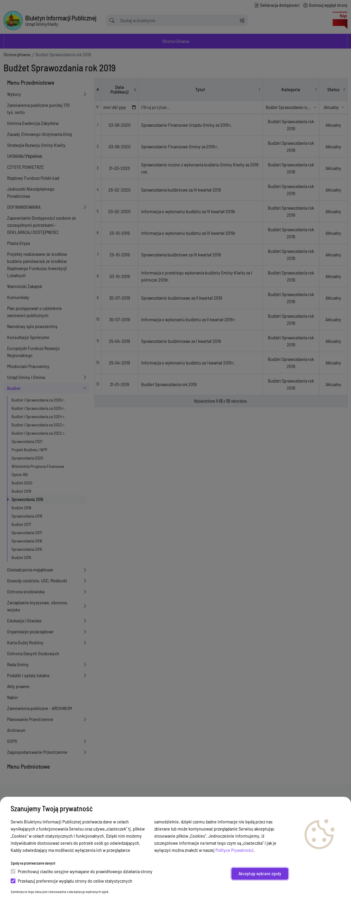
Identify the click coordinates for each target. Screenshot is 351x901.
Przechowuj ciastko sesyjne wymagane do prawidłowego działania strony (81, 871)
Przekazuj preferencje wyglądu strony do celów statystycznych (71, 881)
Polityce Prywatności (234, 850)
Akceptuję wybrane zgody (260, 873)
